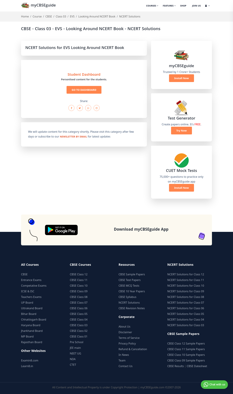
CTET (73, 365)
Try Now (181, 130)
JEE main (75, 348)
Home (25, 16)
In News (124, 355)
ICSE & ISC (27, 291)
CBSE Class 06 (78, 308)
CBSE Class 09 (78, 291)
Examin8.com (29, 360)
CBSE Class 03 (78, 325)
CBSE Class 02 (78, 331)
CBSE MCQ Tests (129, 285)
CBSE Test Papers (130, 280)
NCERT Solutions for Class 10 (185, 285)
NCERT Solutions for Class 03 (185, 325)
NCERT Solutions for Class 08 (185, 297)
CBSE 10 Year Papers (132, 291)
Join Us (196, 6)
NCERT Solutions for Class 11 (185, 280)
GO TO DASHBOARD (84, 89)
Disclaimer (125, 332)
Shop (183, 6)
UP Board (27, 302)
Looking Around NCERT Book (96, 16)
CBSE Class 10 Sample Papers (186, 355)
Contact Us (125, 366)
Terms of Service (129, 338)
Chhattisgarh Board (33, 319)
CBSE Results (175, 366)
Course (37, 16)
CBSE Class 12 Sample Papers (186, 343)
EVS (72, 16)
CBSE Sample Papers (132, 274)
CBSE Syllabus (127, 297)
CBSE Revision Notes (132, 308)
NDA (73, 359)
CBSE (48, 16)
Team (122, 360)
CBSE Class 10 (78, 285)
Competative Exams (34, 285)
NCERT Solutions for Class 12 (185, 274)
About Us (124, 326)
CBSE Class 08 (78, 297)
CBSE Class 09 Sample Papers (186, 360)
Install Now (181, 78)
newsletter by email (73, 137)
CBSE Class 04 (78, 319)
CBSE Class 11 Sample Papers (186, 349)
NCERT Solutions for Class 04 (185, 319)
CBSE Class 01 (78, 336)
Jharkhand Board (32, 331)
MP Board (27, 336)
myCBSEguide (38, 6)
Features (169, 6)
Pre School (76, 342)
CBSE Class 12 (78, 274)
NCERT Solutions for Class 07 (185, 302)
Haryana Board (30, 325)
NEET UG (75, 353)
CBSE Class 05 (78, 314)
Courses (152, 6)
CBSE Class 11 (78, 280)
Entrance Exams (31, 280)
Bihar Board (28, 314)
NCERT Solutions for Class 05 (185, 314)
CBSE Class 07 (78, 302)
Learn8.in (27, 366)
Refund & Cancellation (133, 349)
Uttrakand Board (31, 308)
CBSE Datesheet (197, 366)
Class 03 (61, 16)
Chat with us (214, 384)
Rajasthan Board (31, 342)
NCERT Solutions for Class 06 (185, 308)
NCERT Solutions (129, 302)
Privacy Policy (127, 343)
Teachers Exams (31, 297)
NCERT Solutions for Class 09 (185, 291)
